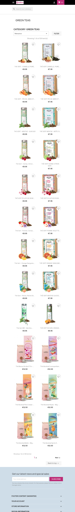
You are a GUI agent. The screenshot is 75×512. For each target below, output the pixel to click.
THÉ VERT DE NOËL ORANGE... (50, 328)
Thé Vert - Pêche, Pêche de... (25, 296)
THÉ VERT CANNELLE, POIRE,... (50, 67)
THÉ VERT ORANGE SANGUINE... (50, 263)
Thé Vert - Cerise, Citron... (25, 164)
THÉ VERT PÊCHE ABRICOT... (50, 99)
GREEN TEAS (23, 20)
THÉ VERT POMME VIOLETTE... (50, 231)
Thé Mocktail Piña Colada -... (24, 405)
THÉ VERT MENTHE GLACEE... (50, 296)
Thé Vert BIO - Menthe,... (24, 328)
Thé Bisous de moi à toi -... (25, 366)
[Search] (22, 9)
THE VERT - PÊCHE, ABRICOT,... (24, 99)
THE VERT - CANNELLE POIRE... (24, 67)
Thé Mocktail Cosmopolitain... (50, 366)
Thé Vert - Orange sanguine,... (24, 263)
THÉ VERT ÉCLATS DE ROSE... (25, 198)
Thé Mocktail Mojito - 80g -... (50, 405)
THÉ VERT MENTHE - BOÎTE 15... (50, 131)
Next (58, 458)
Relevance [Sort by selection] (31, 33)
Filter (56, 34)
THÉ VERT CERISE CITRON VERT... (50, 165)
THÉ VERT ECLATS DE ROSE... (50, 198)
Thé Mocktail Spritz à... (50, 443)
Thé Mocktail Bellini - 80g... (25, 443)
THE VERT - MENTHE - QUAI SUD (25, 131)
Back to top (53, 463)
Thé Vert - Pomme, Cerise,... (24, 231)
